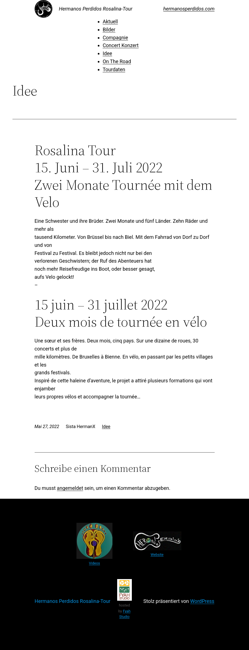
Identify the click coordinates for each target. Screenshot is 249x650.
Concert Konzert (121, 45)
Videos (94, 563)
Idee (107, 53)
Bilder (109, 29)
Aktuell (110, 21)
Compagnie (115, 37)
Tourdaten (114, 69)
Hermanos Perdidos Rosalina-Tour (95, 9)
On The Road (117, 61)
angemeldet (70, 488)
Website (157, 554)
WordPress (202, 601)
